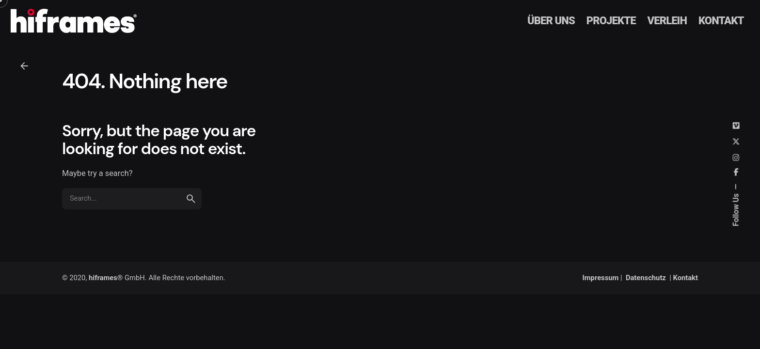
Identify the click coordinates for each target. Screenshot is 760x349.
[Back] (24, 65)
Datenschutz (646, 277)
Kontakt (685, 277)
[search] (191, 212)
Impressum (601, 277)
